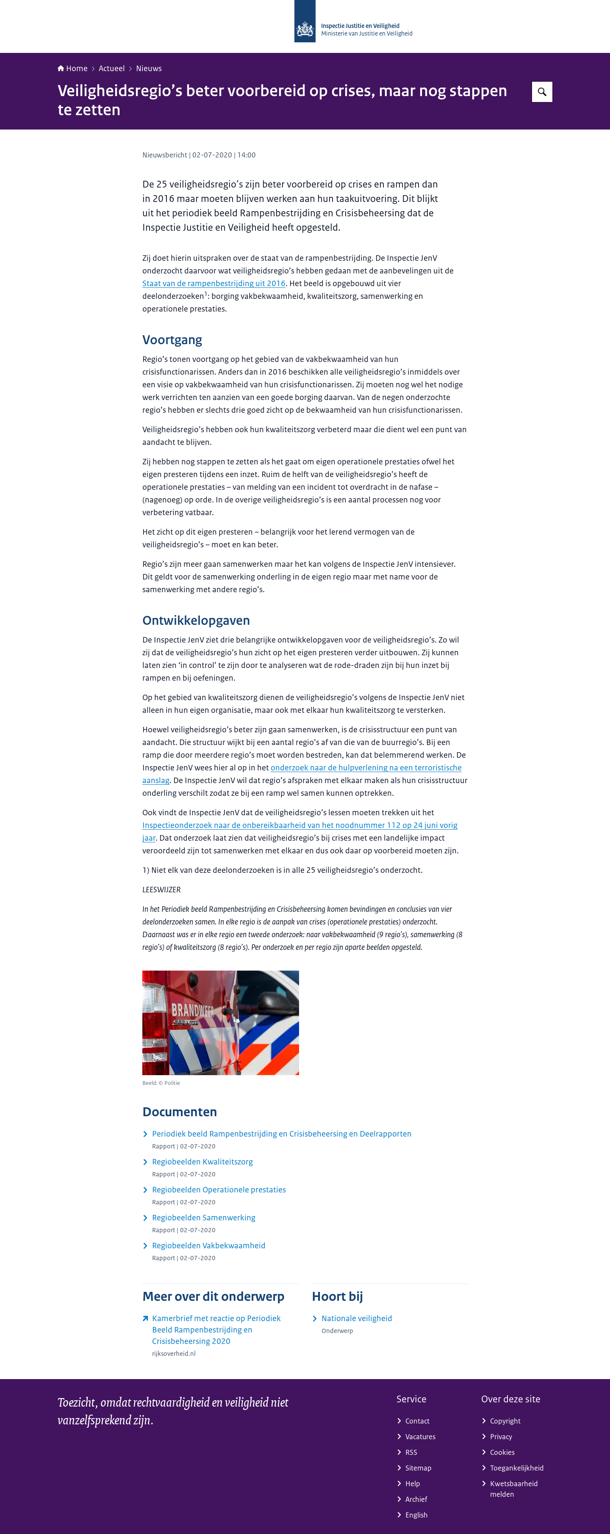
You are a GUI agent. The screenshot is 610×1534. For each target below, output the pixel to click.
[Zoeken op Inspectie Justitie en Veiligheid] (542, 92)
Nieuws (149, 68)
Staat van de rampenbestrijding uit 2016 (214, 284)
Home (73, 68)
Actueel (112, 68)
